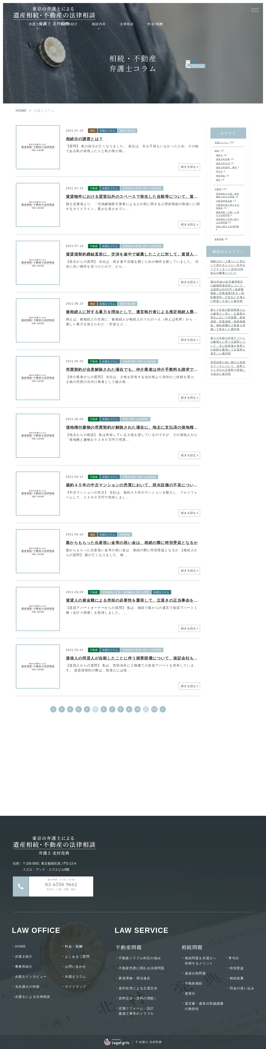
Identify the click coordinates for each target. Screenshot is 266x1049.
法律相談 (199, 10)
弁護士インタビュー (31, 976)
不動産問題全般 (224, 201)
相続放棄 (237, 978)
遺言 (218, 180)
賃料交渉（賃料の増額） (138, 998)
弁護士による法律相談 (32, 996)
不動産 (94, 188)
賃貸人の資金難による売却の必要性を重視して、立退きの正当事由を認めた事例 (140, 600)
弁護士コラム (107, 130)
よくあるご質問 (77, 956)
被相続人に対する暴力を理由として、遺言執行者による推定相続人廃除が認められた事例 (148, 312)
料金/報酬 (227, 10)
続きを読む (190, 166)
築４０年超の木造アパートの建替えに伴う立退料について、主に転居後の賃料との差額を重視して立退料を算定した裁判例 (228, 345)
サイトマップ (75, 986)
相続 (92, 130)
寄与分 (219, 171)
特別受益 (125, 534)
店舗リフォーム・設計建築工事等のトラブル (136, 1011)
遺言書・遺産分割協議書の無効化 (204, 1006)
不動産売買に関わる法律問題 (142, 968)
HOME (21, 110)
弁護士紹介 (109, 10)
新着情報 (219, 239)
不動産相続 (193, 983)
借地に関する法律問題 (135, 419)
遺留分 (219, 155)
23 (154, 709)
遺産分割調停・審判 (226, 167)
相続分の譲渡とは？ (84, 139)
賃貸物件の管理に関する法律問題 (141, 188)
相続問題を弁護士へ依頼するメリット (200, 960)
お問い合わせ (75, 966)
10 (137, 709)
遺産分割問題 (195, 973)
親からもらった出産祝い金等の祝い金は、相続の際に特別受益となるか (132, 543)
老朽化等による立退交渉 (138, 988)
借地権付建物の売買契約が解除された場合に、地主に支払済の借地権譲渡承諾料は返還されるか (155, 427)
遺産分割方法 (127, 130)
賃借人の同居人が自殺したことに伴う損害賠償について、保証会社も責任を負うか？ (144, 658)
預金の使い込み (242, 988)
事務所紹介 (141, 10)
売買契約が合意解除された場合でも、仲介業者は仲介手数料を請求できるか (136, 369)
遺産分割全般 (127, 303)
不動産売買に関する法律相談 (139, 361)
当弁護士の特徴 (27, 986)
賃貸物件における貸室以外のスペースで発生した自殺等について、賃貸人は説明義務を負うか (152, 196)
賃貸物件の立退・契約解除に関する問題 (125, 592)
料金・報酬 (74, 946)
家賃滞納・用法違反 (134, 978)
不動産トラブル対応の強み (140, 958)
